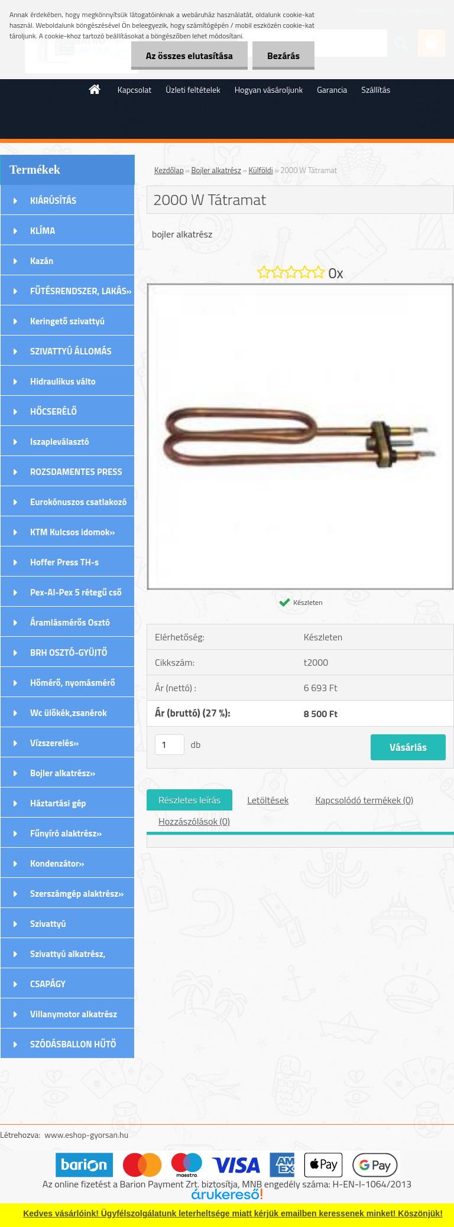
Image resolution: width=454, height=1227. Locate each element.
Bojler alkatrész (216, 170)
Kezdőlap (169, 170)
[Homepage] (95, 89)
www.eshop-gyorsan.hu (86, 1134)
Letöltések (267, 800)
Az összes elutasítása (189, 55)
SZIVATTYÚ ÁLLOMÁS (71, 351)
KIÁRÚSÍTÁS (53, 200)
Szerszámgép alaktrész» (77, 893)
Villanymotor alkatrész (73, 1014)
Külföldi (261, 170)
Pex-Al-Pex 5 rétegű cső (76, 592)
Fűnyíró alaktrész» (66, 833)
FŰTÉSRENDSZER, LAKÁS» (81, 291)
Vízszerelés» (54, 743)
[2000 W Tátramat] (300, 288)
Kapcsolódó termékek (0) (364, 800)
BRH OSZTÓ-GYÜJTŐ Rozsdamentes (69, 656)
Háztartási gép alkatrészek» (58, 807)
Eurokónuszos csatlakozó (78, 502)
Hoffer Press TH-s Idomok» (64, 566)
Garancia (332, 89)
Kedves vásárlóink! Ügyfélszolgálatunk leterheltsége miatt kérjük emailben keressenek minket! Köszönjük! (233, 1213)
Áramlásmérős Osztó (70, 622)
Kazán (41, 261)
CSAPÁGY (48, 984)
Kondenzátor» (57, 863)
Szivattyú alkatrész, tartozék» (68, 957)
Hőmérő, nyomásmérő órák (72, 686)
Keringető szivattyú (67, 321)
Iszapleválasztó (59, 441)
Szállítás (375, 89)
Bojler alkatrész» (62, 773)
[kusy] (169, 744)
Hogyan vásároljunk (269, 89)
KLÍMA (42, 230)
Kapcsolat (135, 89)
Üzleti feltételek (193, 89)
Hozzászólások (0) (194, 821)
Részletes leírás (189, 800)
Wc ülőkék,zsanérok (68, 713)
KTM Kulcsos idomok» (72, 532)
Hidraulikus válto (63, 381)
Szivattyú (48, 923)
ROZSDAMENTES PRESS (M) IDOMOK (76, 475)
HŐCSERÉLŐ (53, 411)
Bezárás (283, 55)
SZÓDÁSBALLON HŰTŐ (73, 1044)
